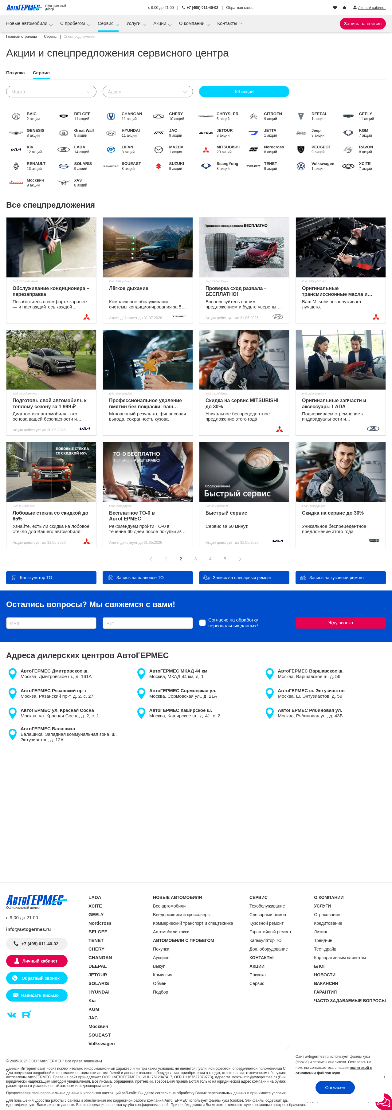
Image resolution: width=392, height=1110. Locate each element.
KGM (93, 1009)
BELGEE (98, 931)
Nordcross (100, 923)
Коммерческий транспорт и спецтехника (193, 923)
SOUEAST (99, 1034)
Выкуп (159, 966)
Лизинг (320, 931)
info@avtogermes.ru (28, 929)
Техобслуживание (267, 906)
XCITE (95, 905)
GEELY (96, 914)
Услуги (134, 23)
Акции (160, 23)
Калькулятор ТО (265, 940)
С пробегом (73, 23)
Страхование (327, 914)
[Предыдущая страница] (151, 558)
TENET (96, 940)
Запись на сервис (363, 23)
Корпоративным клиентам (340, 957)
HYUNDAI (98, 991)
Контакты (227, 23)
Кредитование (328, 923)
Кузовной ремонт (266, 923)
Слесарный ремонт (268, 914)
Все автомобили (169, 906)
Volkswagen (101, 1043)
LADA (94, 897)
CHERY (96, 948)
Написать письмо (40, 995)
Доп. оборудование (268, 949)
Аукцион (161, 957)
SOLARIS (98, 983)
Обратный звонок (39, 978)
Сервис (106, 23)
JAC (93, 1017)
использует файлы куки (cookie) (216, 1100)
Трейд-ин (323, 940)
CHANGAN (100, 957)
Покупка (161, 949)
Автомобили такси (171, 931)
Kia (92, 1000)
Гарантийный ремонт (270, 931)
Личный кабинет (39, 961)
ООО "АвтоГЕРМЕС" (46, 1061)
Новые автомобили (27, 23)
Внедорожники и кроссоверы (181, 914)
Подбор (160, 992)
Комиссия (162, 974)
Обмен (160, 983)
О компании (192, 23)
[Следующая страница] (240, 558)
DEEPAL (97, 966)
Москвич (98, 1026)
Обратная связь (239, 8)
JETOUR (97, 974)
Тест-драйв (325, 949)
